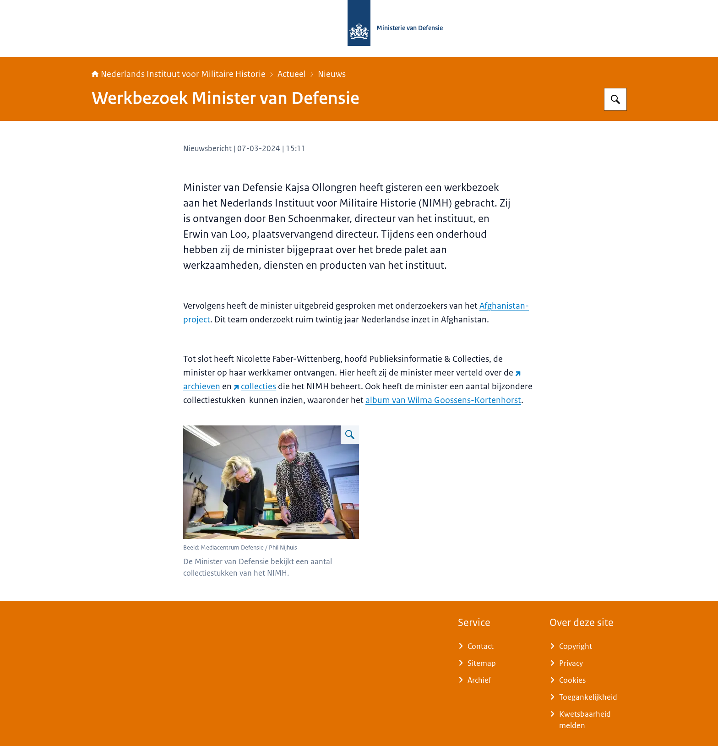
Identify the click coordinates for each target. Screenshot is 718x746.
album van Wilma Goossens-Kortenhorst (443, 400)
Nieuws (332, 74)
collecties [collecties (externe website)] (255, 386)
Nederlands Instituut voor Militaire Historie (179, 74)
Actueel (291, 74)
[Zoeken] (615, 99)
